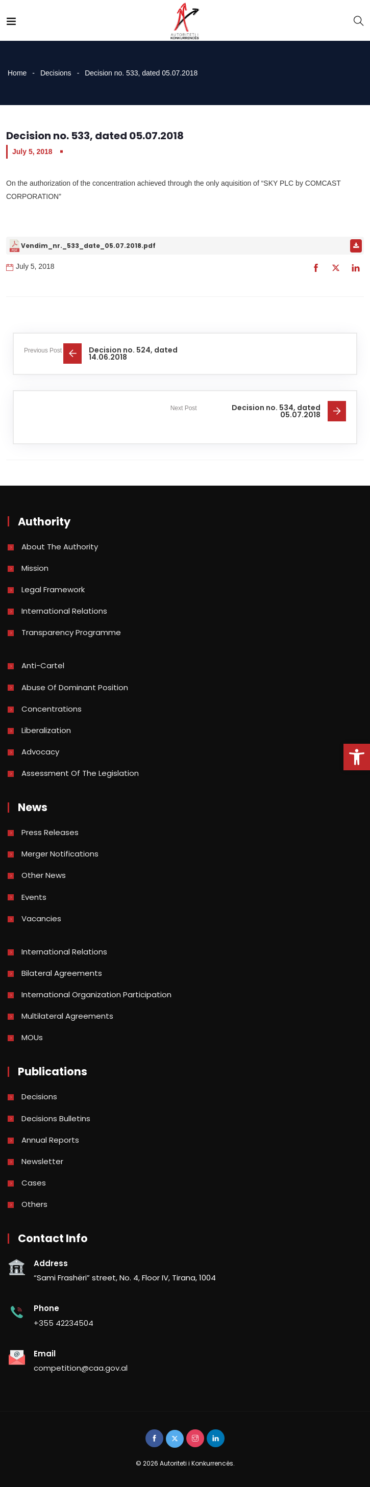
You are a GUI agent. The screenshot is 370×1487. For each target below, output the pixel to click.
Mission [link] (34, 568)
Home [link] (17, 73)
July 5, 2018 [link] (32, 151)
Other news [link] (43, 875)
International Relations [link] (64, 611)
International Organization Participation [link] (96, 994)
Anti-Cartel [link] (42, 665)
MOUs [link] (32, 1037)
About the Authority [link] (59, 546)
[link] (356, 757)
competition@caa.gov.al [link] (81, 1368)
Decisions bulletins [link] (55, 1118)
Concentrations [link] (51, 708)
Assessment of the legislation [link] (80, 773)
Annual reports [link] (50, 1140)
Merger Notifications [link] (59, 853)
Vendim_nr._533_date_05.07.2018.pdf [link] (88, 245)
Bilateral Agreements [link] (61, 973)
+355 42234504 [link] (63, 1323)
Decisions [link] (55, 73)
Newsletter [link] (42, 1161)
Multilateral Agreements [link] (67, 1016)
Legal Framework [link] (53, 589)
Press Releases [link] (50, 832)
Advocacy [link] (40, 751)
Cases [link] (33, 1182)
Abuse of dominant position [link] (74, 687)
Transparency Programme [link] (71, 632)
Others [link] (34, 1204)
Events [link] (33, 897)
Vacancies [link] (41, 918)
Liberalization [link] (46, 730)
